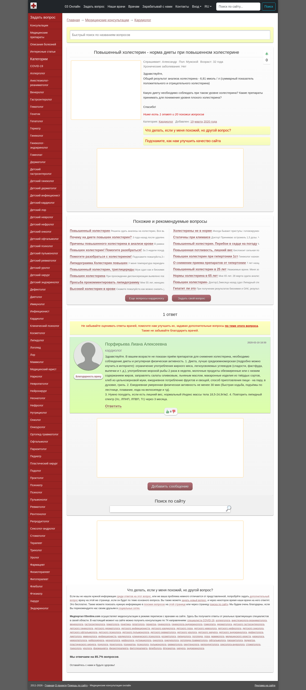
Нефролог (37, 405)
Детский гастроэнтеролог (41, 171)
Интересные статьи (43, 51)
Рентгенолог (38, 514)
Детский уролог (40, 267)
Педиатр (35, 456)
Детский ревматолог (43, 260)
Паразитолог (38, 449)
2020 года (210, 121)
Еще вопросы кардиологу (146, 298)
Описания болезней (43, 44)
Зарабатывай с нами (157, 6)
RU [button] (207, 6)
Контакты (182, 6)
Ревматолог (37, 506)
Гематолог (37, 106)
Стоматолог (37, 535)
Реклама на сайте (265, 685)
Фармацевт (37, 564)
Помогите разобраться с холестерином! (101, 256)
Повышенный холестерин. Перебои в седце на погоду (215, 243)
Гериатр (35, 128)
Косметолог (37, 333)
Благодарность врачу (88, 376)
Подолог (35, 470)
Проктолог (37, 477)
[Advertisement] (106, 90)
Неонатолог (37, 398)
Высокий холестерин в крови (92, 288)
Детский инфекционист (45, 195)
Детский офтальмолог (44, 238)
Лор (32, 354)
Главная (73, 20)
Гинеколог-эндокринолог (39, 145)
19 (192, 121)
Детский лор (38, 209)
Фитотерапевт (39, 579)
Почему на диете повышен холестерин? (101, 237)
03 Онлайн (72, 6)
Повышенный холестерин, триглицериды (102, 269)
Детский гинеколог (42, 181)
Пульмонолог (38, 499)
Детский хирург (40, 275)
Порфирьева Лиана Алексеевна (136, 344)
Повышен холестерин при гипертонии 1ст (205, 256)
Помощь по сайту (78, 685)
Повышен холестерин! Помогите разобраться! (106, 250)
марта (199, 121)
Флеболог (36, 586)
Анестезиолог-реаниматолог (39, 83)
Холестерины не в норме (192, 230)
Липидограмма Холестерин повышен (98, 263)
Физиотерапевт (40, 572)
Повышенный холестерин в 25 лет (199, 269)
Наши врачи (116, 6)
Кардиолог (142, 20)
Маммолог (37, 362)
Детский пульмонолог (44, 253)
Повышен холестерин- (190, 282)
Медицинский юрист (43, 369)
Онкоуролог (37, 427)
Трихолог (36, 550)
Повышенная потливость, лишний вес (203, 250)
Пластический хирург (44, 463)
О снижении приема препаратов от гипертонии (209, 262)
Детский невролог (41, 217)
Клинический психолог (44, 325)
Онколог (35, 419)
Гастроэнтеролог (41, 99)
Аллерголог (37, 73)
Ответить (113, 406)
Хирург (34, 601)
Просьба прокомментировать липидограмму (105, 282)
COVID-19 (36, 66)
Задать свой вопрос (191, 298)
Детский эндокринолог (44, 282)
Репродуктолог (39, 521)
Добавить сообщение (170, 486)
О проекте (61, 685)
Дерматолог (38, 162)
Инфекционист (40, 311)
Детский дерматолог (43, 188)
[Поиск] (238, 7)
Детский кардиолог (42, 202)
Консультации (39, 25)
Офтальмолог (39, 441)
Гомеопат (36, 154)
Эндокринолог (39, 608)
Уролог (34, 557)
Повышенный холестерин (90, 230)
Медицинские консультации (107, 20)
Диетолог (36, 296)
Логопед (35, 347)
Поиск (268, 6)
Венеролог (37, 92)
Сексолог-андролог (42, 528)
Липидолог (37, 340)
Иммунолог (37, 304)
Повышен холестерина (87, 276)
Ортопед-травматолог (44, 434)
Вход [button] (195, 6)
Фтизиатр (36, 593)
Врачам (133, 6)
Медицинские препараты (39, 35)
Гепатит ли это (184, 288)
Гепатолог (36, 121)
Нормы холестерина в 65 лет (195, 275)
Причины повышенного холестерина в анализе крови (111, 243)
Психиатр (36, 485)
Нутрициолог (38, 412)
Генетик (35, 114)
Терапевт (36, 543)
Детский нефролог (42, 224)
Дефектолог (38, 289)
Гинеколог (36, 135)
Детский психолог (41, 246)
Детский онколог (41, 231)
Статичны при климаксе (191, 237)
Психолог (36, 492)
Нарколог (36, 376)
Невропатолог (39, 383)
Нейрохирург (38, 390)
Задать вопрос (93, 6)
